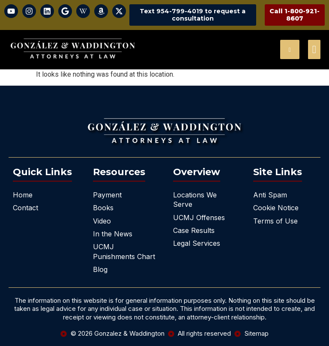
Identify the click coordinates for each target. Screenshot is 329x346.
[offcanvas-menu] (314, 49)
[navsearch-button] (289, 49)
